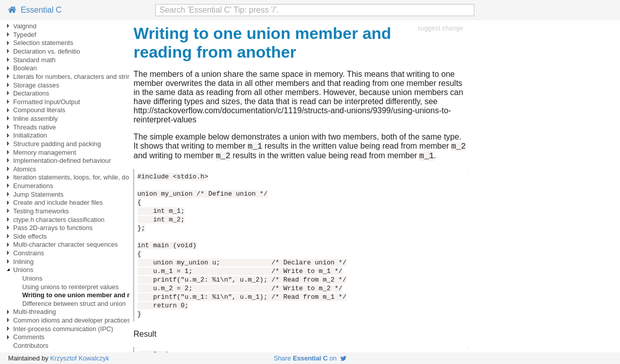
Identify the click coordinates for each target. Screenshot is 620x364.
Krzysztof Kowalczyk (79, 358)
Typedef (24, 34)
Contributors (31, 345)
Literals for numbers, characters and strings (75, 76)
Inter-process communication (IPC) (63, 329)
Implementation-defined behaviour (62, 160)
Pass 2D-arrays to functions (53, 228)
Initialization (30, 135)
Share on (310, 358)
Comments (29, 337)
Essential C (35, 10)
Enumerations (33, 186)
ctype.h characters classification (59, 219)
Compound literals (39, 110)
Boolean (25, 68)
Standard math (34, 60)
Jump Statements (38, 194)
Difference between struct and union (74, 303)
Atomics (24, 169)
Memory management (44, 152)
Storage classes (36, 85)
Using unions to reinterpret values (70, 287)
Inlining (23, 261)
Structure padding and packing (57, 144)
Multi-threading (34, 311)
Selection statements (43, 43)
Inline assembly (35, 118)
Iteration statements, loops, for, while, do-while (79, 177)
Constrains (28, 253)
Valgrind (24, 26)
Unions (23, 270)
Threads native (34, 127)
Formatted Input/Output (46, 102)
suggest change (440, 28)
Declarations (31, 93)
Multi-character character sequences (65, 244)
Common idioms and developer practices (71, 320)
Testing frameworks (41, 211)
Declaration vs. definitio (46, 51)
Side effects (30, 236)
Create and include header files (58, 202)
